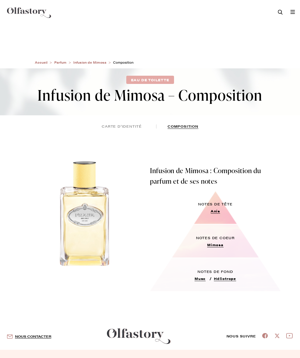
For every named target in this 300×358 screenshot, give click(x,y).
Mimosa (215, 244)
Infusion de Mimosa (89, 62)
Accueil (41, 62)
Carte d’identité (122, 126)
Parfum (60, 62)
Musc (200, 278)
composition (183, 126)
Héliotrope (225, 278)
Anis (215, 211)
